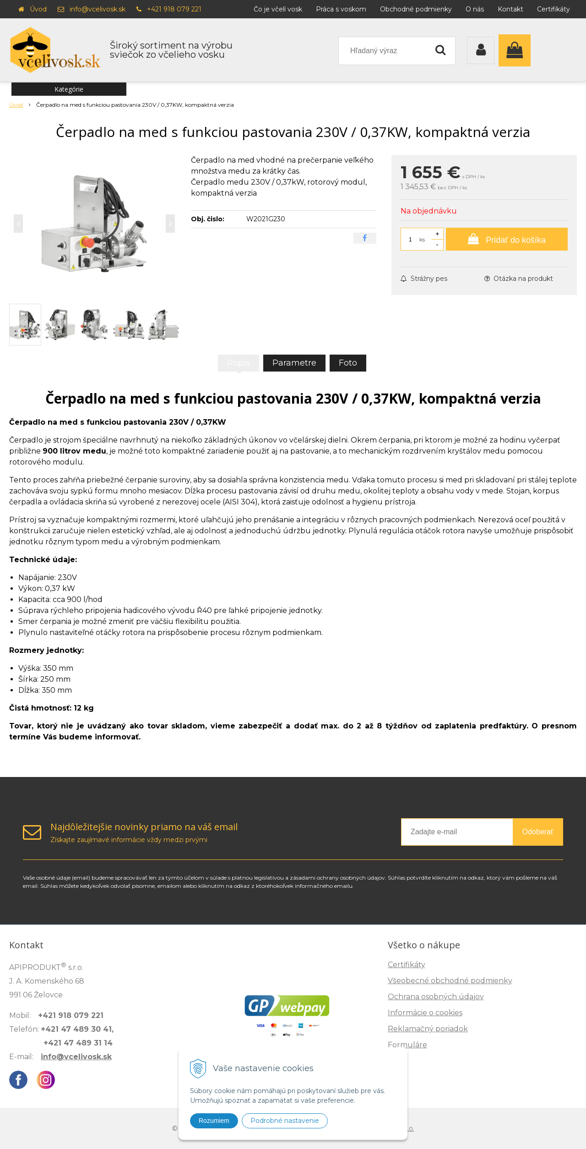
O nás (475, 9)
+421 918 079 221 (174, 9)
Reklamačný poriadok (428, 1028)
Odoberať (537, 832)
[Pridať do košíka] (507, 239)
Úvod (38, 9)
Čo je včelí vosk (278, 9)
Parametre (294, 363)
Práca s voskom (341, 9)
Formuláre (407, 1044)
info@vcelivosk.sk (97, 9)
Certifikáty (553, 9)
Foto (348, 363)
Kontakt (510, 9)
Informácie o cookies (425, 1012)
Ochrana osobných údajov (436, 996)
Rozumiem (214, 1120)
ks (422, 239)
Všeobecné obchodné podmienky (450, 980)
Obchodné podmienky (416, 9)
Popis (238, 363)
